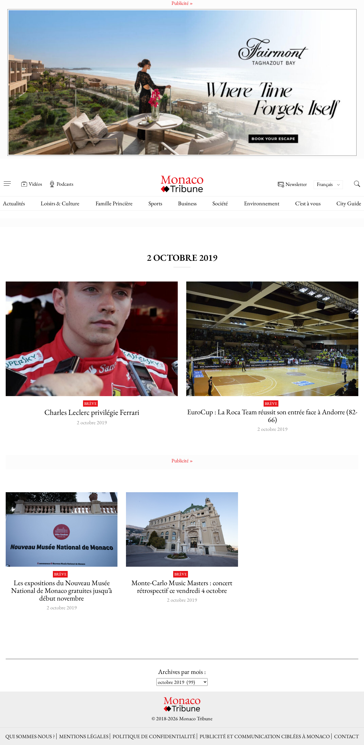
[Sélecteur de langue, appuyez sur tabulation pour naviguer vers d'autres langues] (328, 184)
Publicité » (182, 460)
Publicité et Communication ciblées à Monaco (265, 736)
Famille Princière (114, 203)
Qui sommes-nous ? (30, 736)
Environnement (261, 203)
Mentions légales (83, 736)
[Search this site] (357, 184)
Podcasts (61, 184)
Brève (90, 403)
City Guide (348, 203)
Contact (346, 736)
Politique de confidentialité (154, 736)
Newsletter (292, 184)
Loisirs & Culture (60, 203)
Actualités (14, 203)
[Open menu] (7, 180)
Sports (155, 203)
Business (187, 203)
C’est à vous (307, 203)
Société (220, 203)
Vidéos (31, 184)
